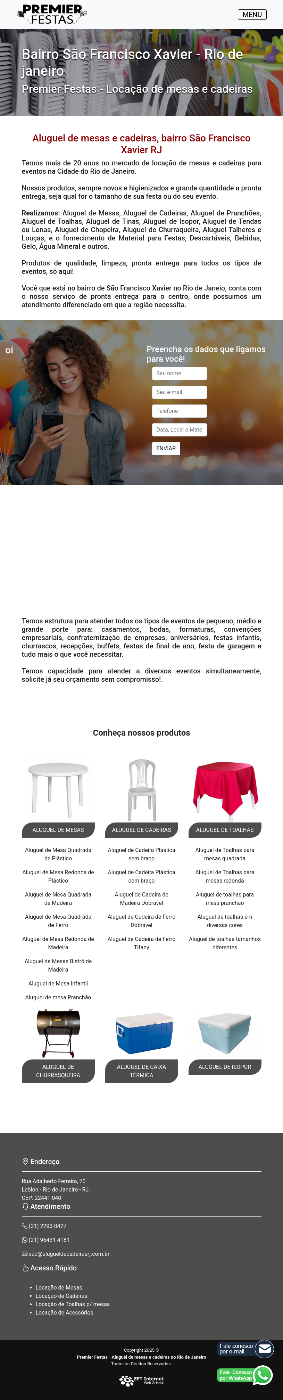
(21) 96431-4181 (46, 1240)
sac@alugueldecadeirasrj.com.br (66, 1254)
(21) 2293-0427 (44, 1226)
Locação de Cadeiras (62, 1296)
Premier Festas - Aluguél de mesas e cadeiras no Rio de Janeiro (141, 1357)
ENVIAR (166, 448)
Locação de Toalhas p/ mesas (73, 1304)
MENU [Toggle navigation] (252, 14)
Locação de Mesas (59, 1287)
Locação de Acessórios (64, 1312)
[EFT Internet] (142, 1380)
